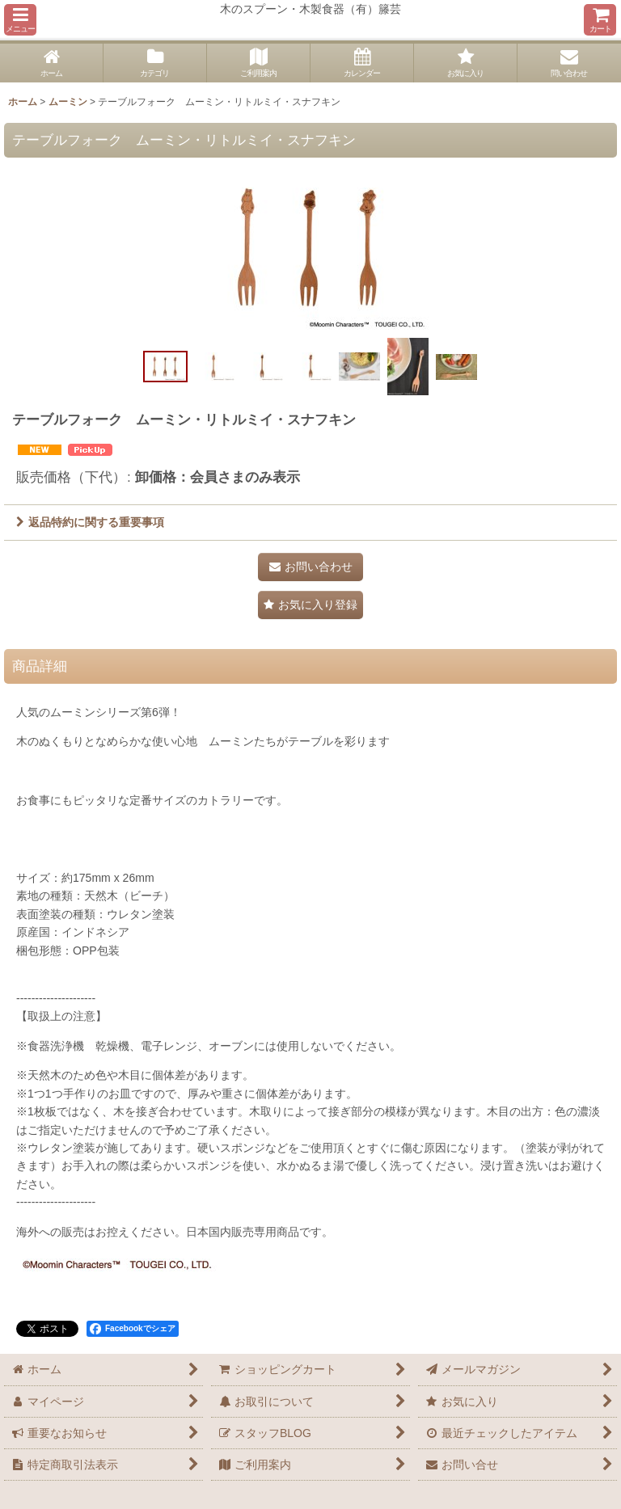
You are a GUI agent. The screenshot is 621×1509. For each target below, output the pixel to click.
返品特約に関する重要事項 (90, 522)
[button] (20, 20)
